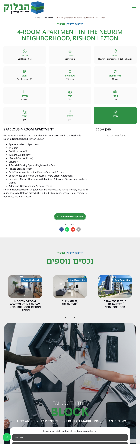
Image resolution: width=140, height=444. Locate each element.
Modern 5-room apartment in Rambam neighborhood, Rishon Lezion (25, 305)
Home (37, 18)
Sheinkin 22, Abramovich (70, 302)
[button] (134, 7)
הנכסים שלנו (48, 18)
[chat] (7, 437)
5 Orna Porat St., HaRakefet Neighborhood (115, 304)
